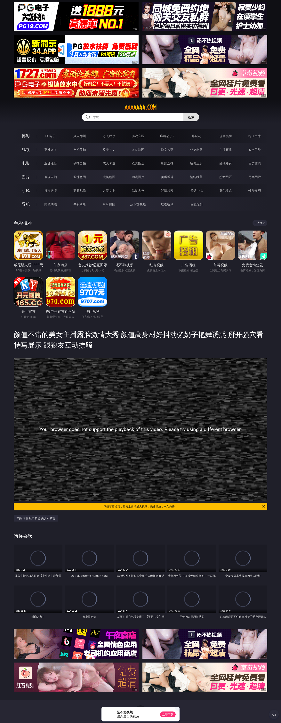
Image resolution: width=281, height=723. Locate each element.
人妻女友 (109, 190)
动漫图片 (138, 177)
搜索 (191, 117)
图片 (26, 176)
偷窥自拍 (50, 177)
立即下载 (167, 714)
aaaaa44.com (140, 107)
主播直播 (225, 149)
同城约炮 (50, 204)
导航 (26, 204)
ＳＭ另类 (254, 149)
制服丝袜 (167, 163)
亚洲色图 (79, 177)
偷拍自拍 (79, 163)
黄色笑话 (225, 190)
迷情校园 (167, 190)
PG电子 (50, 136)
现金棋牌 (225, 136)
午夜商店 (79, 204)
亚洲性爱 (50, 163)
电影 (26, 163)
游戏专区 (138, 136)
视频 (26, 149)
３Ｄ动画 (138, 149)
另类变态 (254, 163)
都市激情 (50, 190)
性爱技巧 (254, 190)
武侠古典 (138, 190)
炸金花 (196, 136)
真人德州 (79, 136)
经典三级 (196, 163)
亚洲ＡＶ (50, 149)
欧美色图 (109, 177)
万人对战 (109, 136)
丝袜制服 (196, 149)
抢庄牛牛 (254, 136)
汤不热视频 (138, 204)
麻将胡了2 (167, 136)
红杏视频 (167, 204)
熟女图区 (225, 177)
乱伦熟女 (225, 163)
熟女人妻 (167, 149)
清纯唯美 (196, 177)
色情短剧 (196, 204)
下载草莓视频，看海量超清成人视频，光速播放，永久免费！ (184, 506)
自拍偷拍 (79, 149)
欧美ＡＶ (109, 149)
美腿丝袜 (167, 177)
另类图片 (254, 177)
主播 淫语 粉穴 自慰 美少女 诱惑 (35, 518)
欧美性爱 (138, 163)
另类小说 (196, 190)
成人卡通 (109, 163)
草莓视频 (109, 204)
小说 (26, 190)
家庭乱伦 (79, 190)
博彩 (26, 135)
